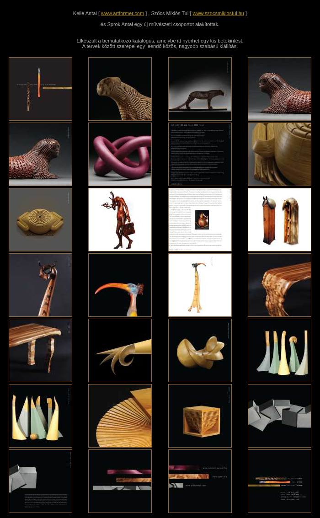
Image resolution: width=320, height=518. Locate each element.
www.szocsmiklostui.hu (218, 13)
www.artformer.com (122, 13)
